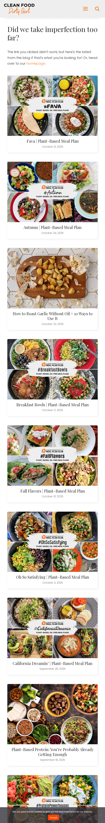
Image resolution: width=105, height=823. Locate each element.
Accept (53, 817)
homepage (35, 63)
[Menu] (85, 9)
